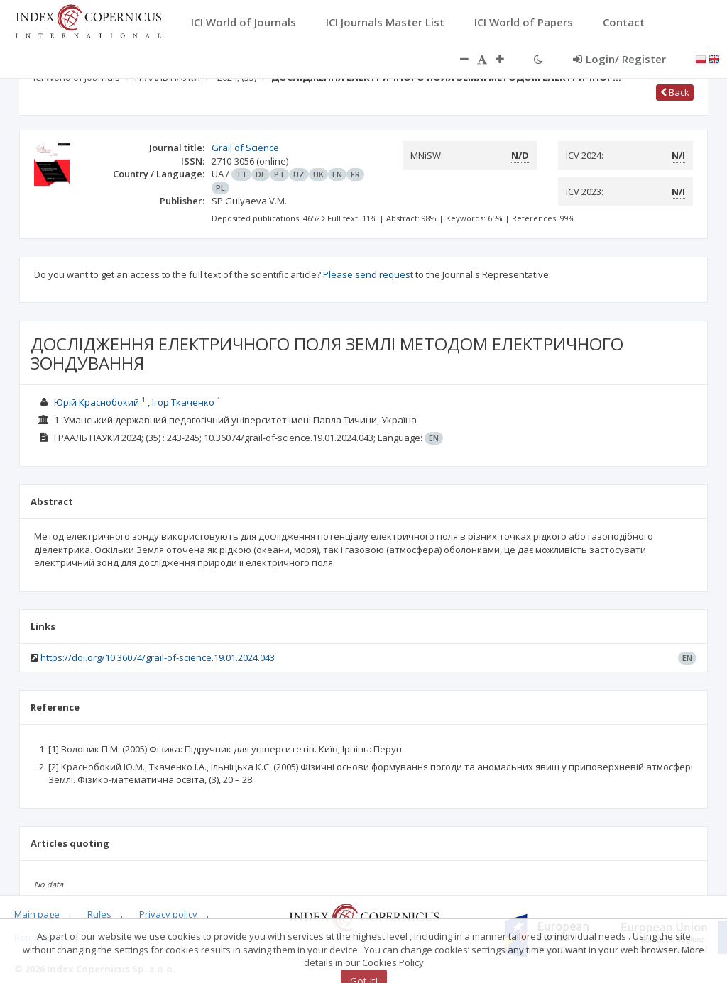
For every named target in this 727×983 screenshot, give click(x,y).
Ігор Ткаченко (184, 402)
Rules (99, 914)
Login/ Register (619, 59)
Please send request (368, 274)
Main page (37, 914)
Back (674, 92)
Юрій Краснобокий (97, 402)
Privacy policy (168, 914)
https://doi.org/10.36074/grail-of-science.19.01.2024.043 (157, 657)
